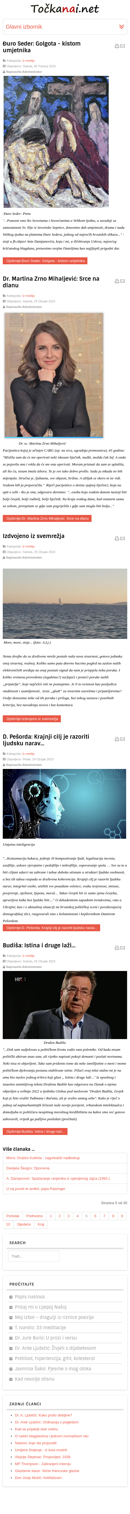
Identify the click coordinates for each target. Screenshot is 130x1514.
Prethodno (34, 1216)
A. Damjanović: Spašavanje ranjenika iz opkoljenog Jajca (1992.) (58, 1178)
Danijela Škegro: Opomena (28, 1168)
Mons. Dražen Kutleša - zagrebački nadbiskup (43, 1158)
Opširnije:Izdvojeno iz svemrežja (32, 719)
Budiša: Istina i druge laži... (39, 945)
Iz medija (28, 60)
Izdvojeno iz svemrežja (33, 536)
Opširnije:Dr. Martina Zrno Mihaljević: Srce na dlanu (47, 518)
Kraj (41, 1224)
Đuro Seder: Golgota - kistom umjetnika (42, 47)
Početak (12, 1216)
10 (8, 1224)
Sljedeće (24, 1224)
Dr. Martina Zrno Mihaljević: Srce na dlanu (51, 282)
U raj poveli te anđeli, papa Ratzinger (35, 1189)
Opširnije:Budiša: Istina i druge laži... (35, 1131)
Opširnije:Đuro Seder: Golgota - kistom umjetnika (45, 261)
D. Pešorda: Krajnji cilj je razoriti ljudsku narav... (46, 740)
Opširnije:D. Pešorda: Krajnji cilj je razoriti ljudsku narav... (51, 928)
